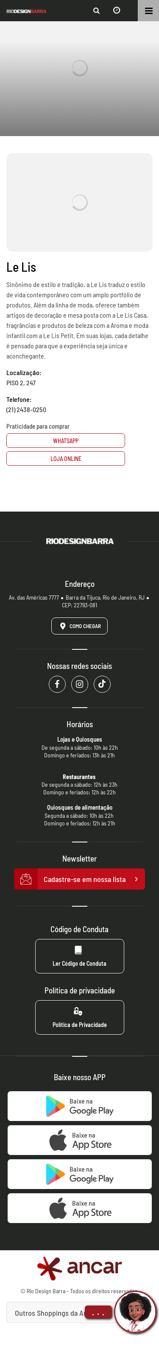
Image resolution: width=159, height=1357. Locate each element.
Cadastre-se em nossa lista (79, 879)
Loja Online (65, 458)
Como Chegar (78, 626)
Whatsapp (65, 440)
